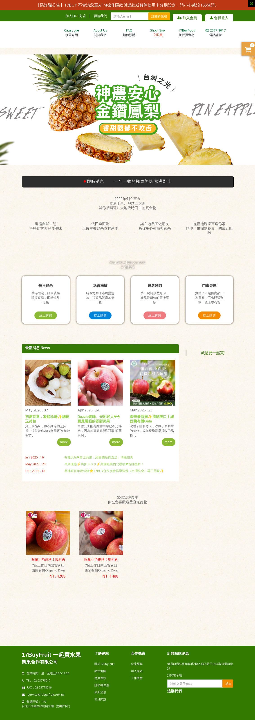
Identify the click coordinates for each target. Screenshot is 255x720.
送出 (228, 683)
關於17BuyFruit (104, 664)
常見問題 (100, 699)
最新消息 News (37, 348)
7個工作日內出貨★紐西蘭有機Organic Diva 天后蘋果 (48, 570)
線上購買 (45, 315)
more (64, 442)
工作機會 (137, 678)
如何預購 (129, 32)
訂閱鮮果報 (159, 16)
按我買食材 (186, 32)
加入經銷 (137, 671)
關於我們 (100, 32)
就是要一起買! (212, 352)
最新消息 (100, 692)
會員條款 (100, 678)
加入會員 (187, 17)
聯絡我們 (100, 16)
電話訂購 (215, 32)
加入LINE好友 (75, 16)
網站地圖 (100, 671)
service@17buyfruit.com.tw (46, 694)
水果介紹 (71, 32)
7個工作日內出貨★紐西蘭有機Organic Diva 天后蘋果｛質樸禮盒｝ (101, 570)
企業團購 (137, 664)
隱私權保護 (101, 685)
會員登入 (219, 17)
